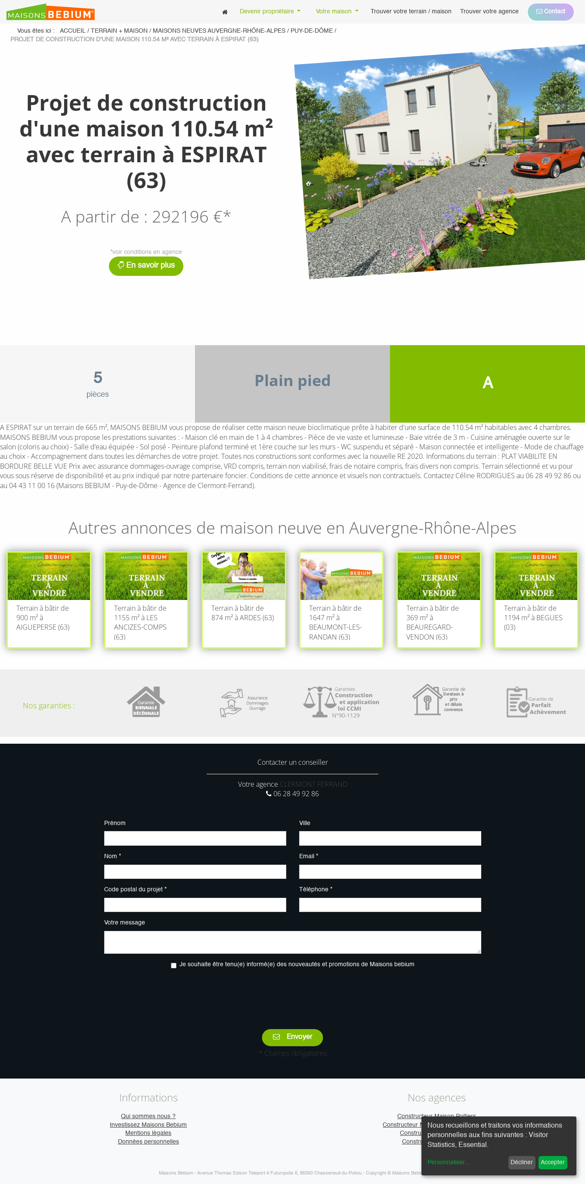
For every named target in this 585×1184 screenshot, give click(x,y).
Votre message (124, 923)
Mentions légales (148, 1133)
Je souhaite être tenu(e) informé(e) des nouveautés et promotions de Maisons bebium (297, 964)
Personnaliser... (448, 1162)
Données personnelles (148, 1142)
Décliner (522, 1162)
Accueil (73, 31)
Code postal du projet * (135, 890)
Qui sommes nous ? (148, 1116)
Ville (304, 823)
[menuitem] (225, 12)
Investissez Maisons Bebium (148, 1125)
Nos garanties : (49, 705)
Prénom (115, 823)
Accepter (553, 1162)
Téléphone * (315, 890)
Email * (308, 856)
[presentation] (292, 993)
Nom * (112, 856)
